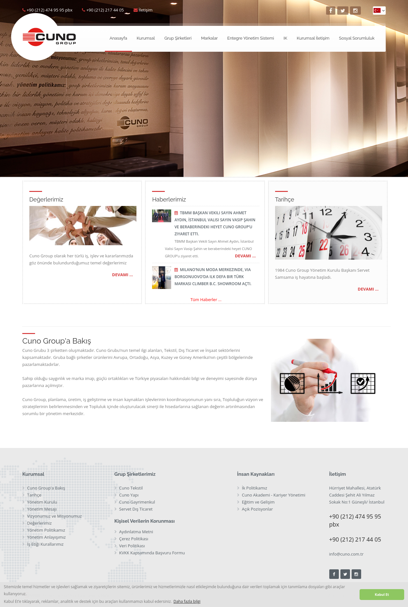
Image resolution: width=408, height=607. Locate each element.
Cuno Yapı (129, 495)
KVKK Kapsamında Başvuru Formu (152, 553)
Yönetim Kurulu (42, 502)
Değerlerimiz (39, 523)
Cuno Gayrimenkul (137, 502)
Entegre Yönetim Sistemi (250, 38)
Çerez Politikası (133, 539)
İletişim (146, 10)
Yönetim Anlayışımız (46, 537)
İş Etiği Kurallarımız (45, 544)
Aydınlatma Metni (136, 532)
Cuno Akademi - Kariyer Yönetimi (273, 495)
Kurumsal (146, 38)
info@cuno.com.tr (346, 554)
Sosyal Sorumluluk (357, 38)
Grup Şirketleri (178, 38)
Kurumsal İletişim (313, 38)
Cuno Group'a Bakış (46, 488)
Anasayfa (118, 38)
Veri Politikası (132, 546)
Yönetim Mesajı (42, 509)
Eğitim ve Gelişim (258, 502)
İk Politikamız (254, 488)
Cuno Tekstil (131, 488)
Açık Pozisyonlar (257, 509)
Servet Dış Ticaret (136, 509)
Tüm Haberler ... (205, 299)
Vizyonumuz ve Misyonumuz (54, 516)
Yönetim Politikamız (46, 530)
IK (285, 38)
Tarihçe (34, 495)
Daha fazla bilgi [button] (186, 601)
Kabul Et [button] (382, 594)
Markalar (209, 38)
